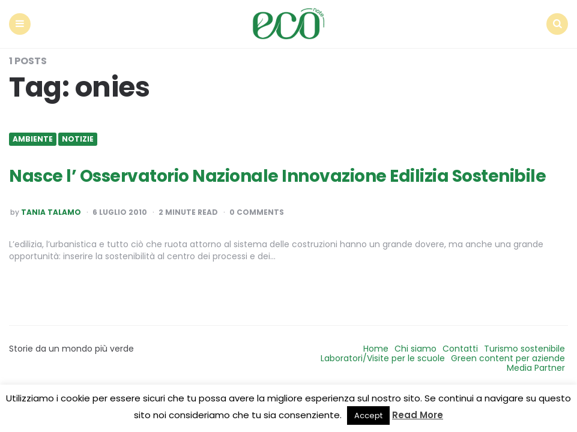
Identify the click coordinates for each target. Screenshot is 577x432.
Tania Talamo (51, 212)
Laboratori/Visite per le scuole (383, 358)
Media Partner (536, 368)
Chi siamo (415, 349)
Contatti (460, 349)
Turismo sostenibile (524, 349)
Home (375, 349)
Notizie (78, 139)
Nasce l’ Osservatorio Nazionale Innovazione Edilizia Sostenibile (277, 176)
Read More (417, 415)
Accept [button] (368, 415)
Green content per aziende (508, 358)
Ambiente (33, 139)
